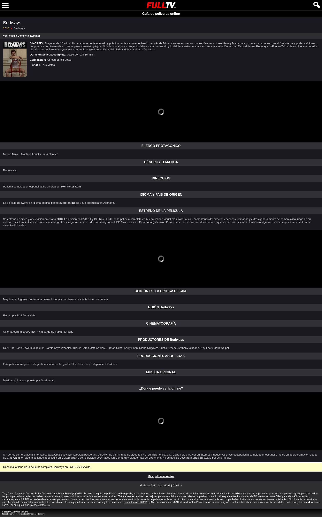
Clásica (177, 485)
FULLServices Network (18, 512)
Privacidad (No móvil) (36, 514)
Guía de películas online (161, 13)
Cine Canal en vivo (18, 457)
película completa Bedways (47, 466)
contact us (44, 505)
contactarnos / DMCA (135, 502)
